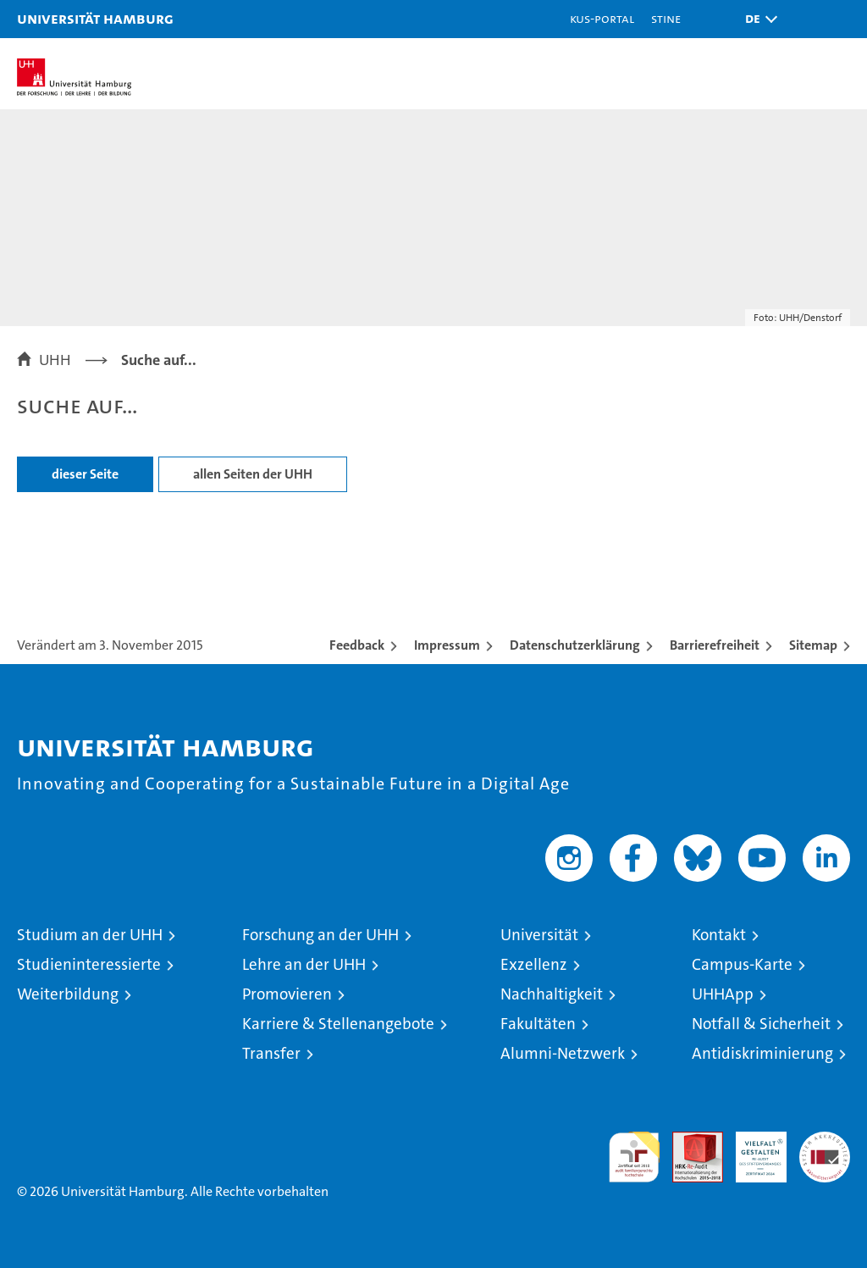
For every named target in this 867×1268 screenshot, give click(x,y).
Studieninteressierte (89, 964)
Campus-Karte (742, 964)
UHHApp (723, 994)
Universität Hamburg (95, 18)
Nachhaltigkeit (551, 994)
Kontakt (719, 934)
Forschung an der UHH (320, 934)
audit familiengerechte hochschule (634, 1157)
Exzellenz (533, 964)
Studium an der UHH (90, 934)
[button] (757, 19)
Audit (688, 1140)
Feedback (356, 645)
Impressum (447, 645)
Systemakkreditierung (824, 1140)
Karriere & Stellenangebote (338, 1023)
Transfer (271, 1053)
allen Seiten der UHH (252, 474)
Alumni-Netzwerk (562, 1053)
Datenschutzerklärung (575, 645)
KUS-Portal (602, 18)
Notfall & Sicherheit (761, 1023)
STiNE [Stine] (666, 18)
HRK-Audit (752, 1149)
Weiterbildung (68, 994)
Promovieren (287, 994)
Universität (539, 934)
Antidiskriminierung (762, 1053)
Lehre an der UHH (304, 964)
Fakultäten (538, 1023)
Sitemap (813, 645)
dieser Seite (85, 474)
